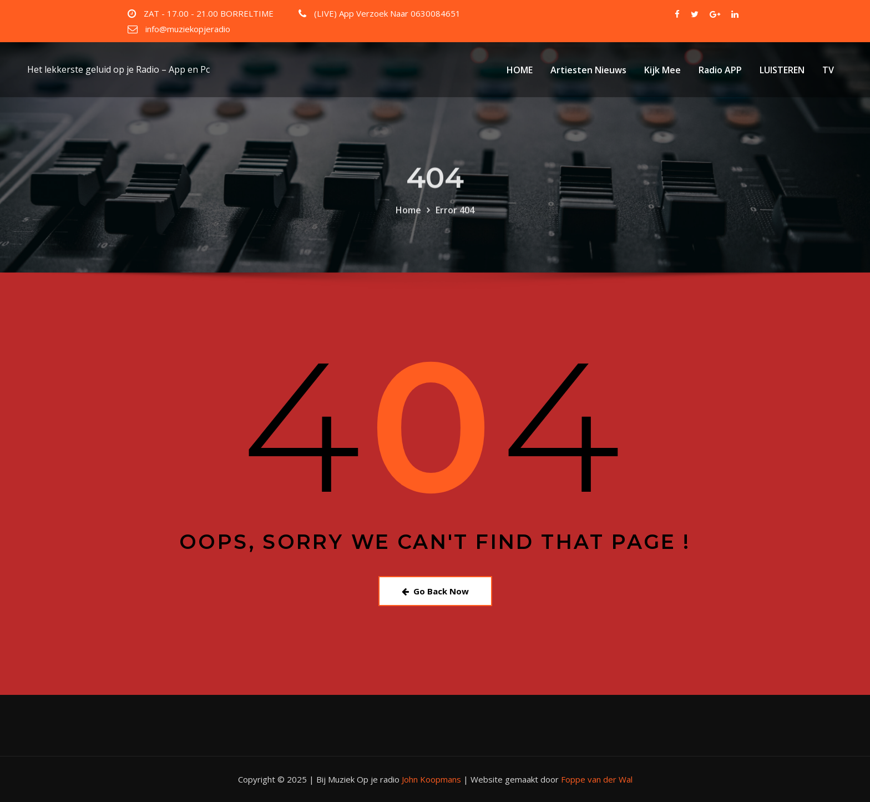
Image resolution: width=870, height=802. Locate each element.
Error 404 (455, 222)
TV (828, 70)
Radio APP (720, 70)
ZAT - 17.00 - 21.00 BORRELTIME (209, 13)
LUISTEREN (782, 70)
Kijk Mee (662, 70)
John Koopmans (431, 779)
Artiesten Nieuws (588, 70)
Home (408, 222)
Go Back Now (435, 591)
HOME (520, 70)
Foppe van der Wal (597, 779)
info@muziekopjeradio (187, 28)
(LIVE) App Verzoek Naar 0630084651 (387, 13)
